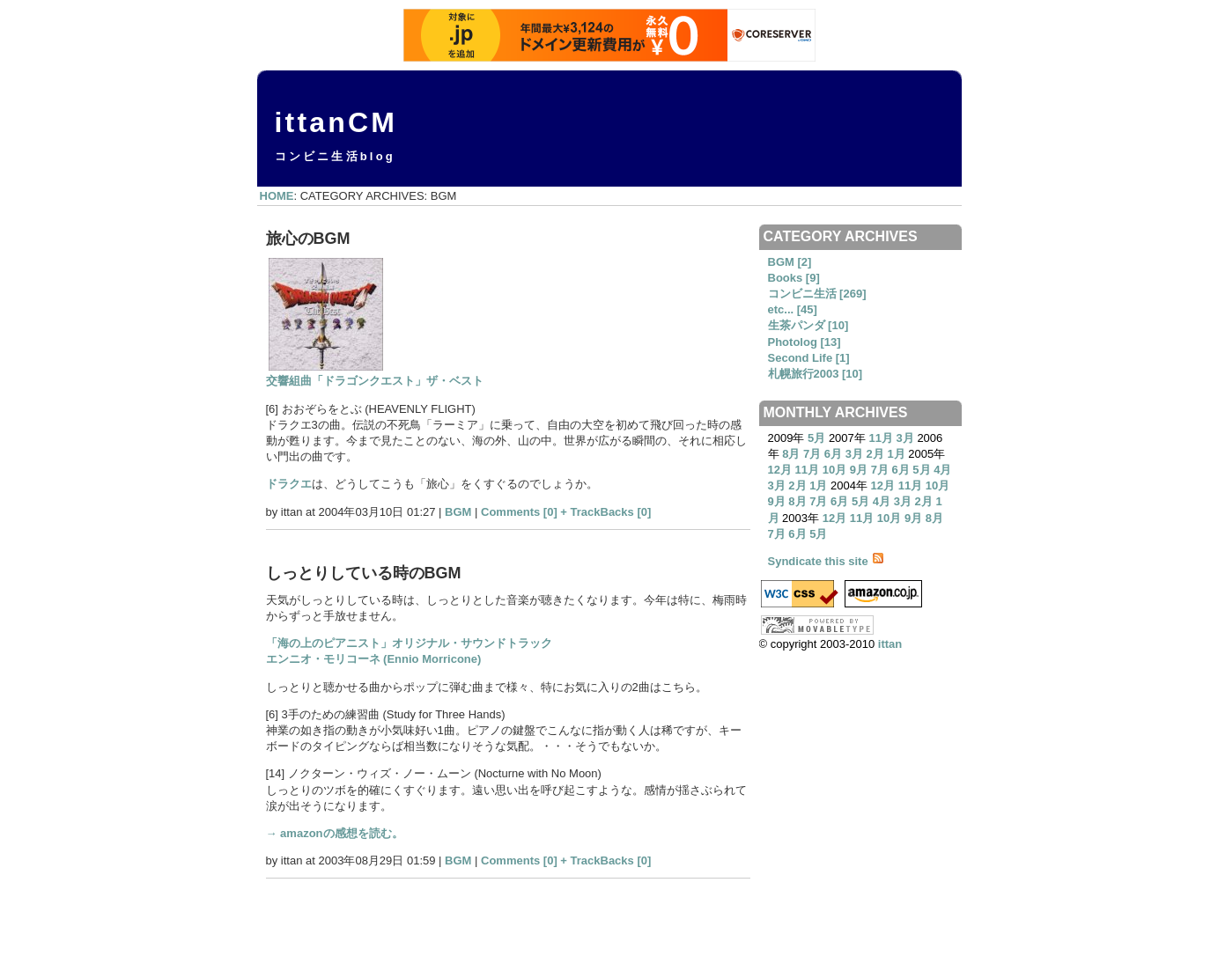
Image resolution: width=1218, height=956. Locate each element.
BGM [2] (790, 261)
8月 (791, 453)
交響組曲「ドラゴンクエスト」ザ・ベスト (375, 380)
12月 (780, 469)
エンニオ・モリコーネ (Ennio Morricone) (374, 659)
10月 (834, 469)
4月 (942, 469)
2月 (875, 453)
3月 (905, 438)
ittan (890, 644)
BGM (458, 511)
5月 (816, 438)
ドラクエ (289, 483)
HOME (277, 195)
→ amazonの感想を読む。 (334, 833)
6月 (833, 453)
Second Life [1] (809, 357)
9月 (858, 469)
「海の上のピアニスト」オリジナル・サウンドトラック (409, 643)
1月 (895, 453)
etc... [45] (792, 309)
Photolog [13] (804, 342)
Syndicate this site (826, 561)
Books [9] (794, 277)
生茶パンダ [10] (808, 325)
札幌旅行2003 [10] (815, 373)
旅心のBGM (308, 238)
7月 (812, 453)
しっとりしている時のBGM (363, 573)
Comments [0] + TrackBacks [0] (566, 511)
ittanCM (336, 122)
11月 (880, 438)
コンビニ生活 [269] (817, 293)
